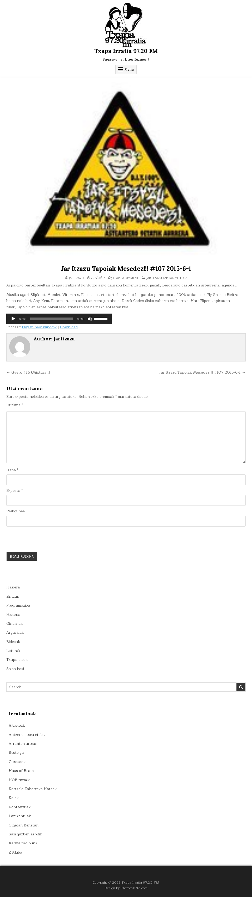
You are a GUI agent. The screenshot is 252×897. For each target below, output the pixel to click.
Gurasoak (17, 762)
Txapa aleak (17, 660)
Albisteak (17, 725)
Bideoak (13, 642)
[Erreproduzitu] (13, 318)
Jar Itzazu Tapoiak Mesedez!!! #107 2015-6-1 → (202, 372)
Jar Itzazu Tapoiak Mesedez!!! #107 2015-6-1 (126, 269)
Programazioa (18, 605)
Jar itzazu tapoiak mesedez (166, 278)
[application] (59, 319)
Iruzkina (14, 405)
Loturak (13, 651)
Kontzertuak (20, 807)
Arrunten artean (23, 744)
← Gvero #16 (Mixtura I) (28, 372)
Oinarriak (14, 624)
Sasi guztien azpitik (25, 834)
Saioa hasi (15, 669)
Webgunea (15, 511)
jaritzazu (76, 278)
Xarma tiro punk (23, 843)
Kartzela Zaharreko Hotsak (33, 789)
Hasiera (13, 587)
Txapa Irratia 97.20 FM (126, 50)
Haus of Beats (21, 771)
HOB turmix (19, 780)
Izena (12, 470)
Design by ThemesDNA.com (126, 888)
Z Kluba (15, 852)
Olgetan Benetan (23, 825)
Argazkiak (15, 633)
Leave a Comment (126, 278)
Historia (13, 615)
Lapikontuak (20, 816)
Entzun (12, 596)
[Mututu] (90, 318)
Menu (129, 69)
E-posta (14, 491)
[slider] (51, 319)
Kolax (14, 798)
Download (69, 327)
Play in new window (39, 327)
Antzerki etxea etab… (27, 735)
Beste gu (16, 753)
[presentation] (46, 539)
